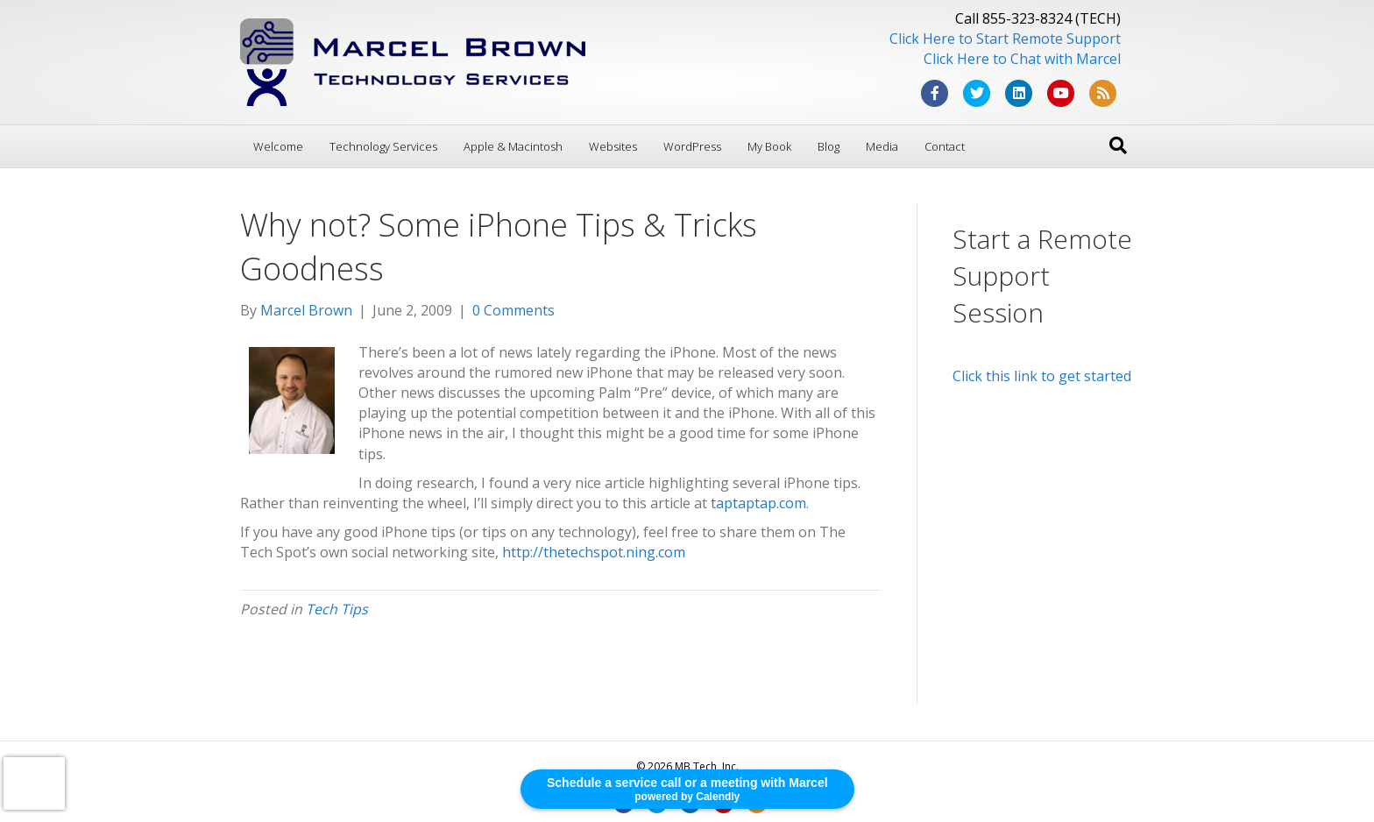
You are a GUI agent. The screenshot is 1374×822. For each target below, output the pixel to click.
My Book (769, 146)
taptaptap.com (758, 503)
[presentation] (34, 783)
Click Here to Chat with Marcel (1022, 58)
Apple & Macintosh (513, 146)
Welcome (278, 146)
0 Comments (513, 310)
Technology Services (383, 146)
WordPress (692, 146)
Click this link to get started (1042, 376)
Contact (944, 146)
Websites (613, 146)
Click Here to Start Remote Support (1005, 38)
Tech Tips (337, 609)
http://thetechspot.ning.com (593, 552)
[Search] (1118, 145)
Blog (828, 146)
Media (882, 146)
